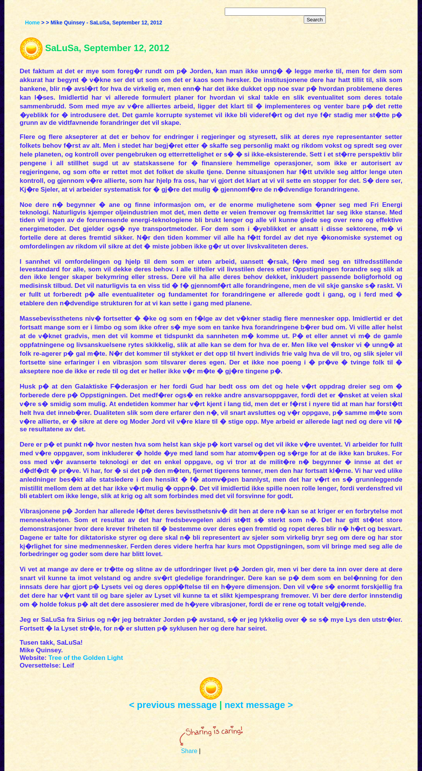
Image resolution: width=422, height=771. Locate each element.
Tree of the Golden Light (85, 657)
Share (189, 751)
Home (32, 22)
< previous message (173, 705)
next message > (258, 705)
